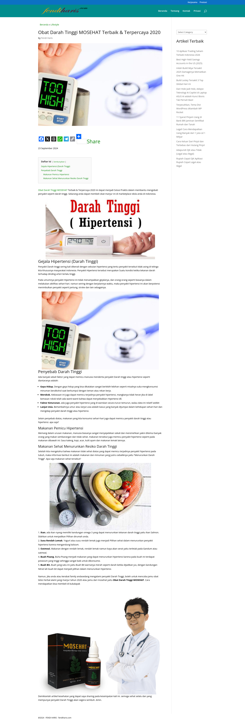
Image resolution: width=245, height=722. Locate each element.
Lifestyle (55, 24)
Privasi (197, 11)
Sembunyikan (59, 161)
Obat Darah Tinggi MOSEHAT (53, 190)
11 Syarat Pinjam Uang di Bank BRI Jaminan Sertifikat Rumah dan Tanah (190, 121)
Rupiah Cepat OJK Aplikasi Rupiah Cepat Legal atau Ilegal (189, 162)
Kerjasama (192, 2)
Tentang (175, 11)
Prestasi (203, 2)
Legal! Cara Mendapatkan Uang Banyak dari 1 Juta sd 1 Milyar (190, 133)
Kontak (186, 11)
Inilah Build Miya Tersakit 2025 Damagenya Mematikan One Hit (191, 72)
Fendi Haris (46, 37)
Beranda (162, 11)
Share (88, 139)
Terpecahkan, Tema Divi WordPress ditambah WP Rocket (189, 108)
